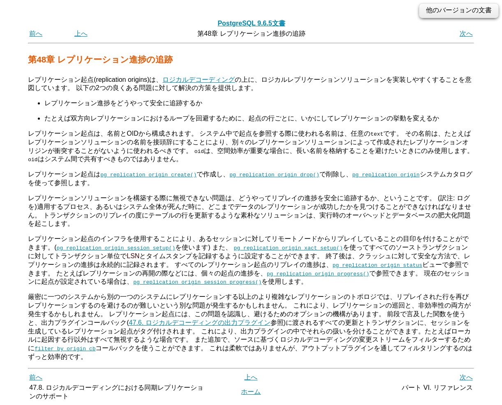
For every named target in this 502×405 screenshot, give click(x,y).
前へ (35, 33)
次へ (466, 33)
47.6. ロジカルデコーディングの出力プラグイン (200, 322)
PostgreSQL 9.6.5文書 (251, 23)
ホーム (251, 391)
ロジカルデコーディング (198, 79)
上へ (81, 33)
